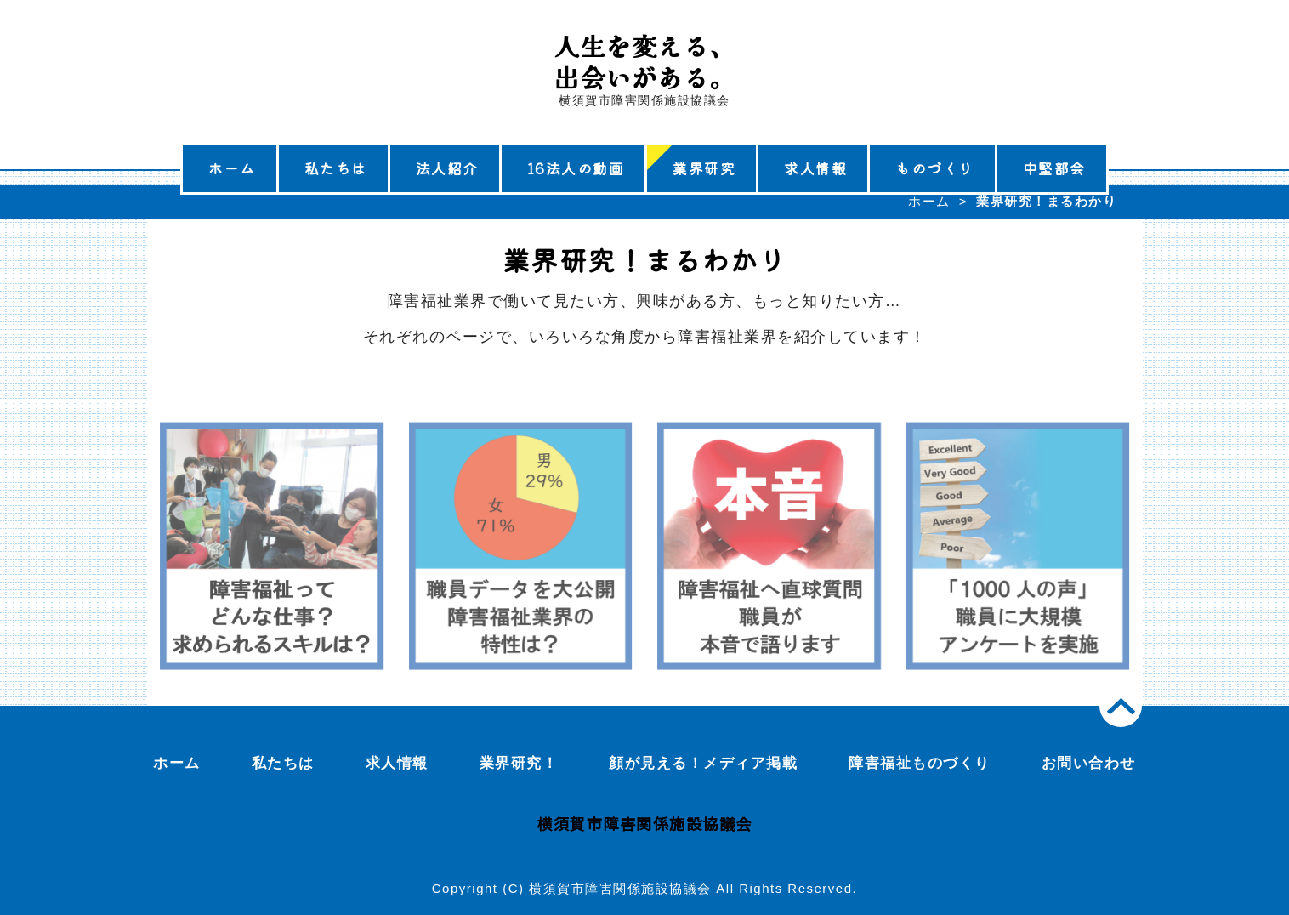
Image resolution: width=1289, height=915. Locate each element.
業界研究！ (519, 763)
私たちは (335, 168)
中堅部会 (1054, 168)
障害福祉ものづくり (920, 763)
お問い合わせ (1089, 763)
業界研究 (704, 168)
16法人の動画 (576, 168)
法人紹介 (447, 168)
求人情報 (815, 168)
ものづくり (934, 168)
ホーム (232, 168)
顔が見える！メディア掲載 (703, 763)
